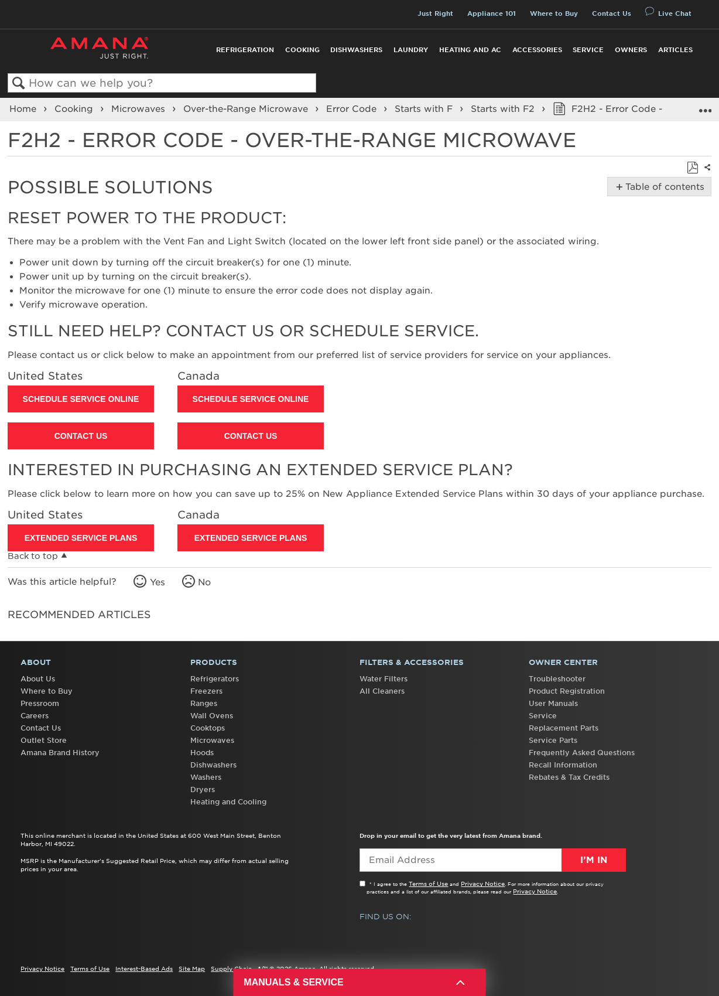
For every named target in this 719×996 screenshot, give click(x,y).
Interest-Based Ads (144, 968)
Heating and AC (470, 50)
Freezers (206, 691)
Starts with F (425, 109)
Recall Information (563, 764)
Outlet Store (43, 740)
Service (588, 50)
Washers (205, 777)
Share (706, 174)
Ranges (203, 703)
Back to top (33, 556)
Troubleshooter (557, 678)
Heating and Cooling (228, 801)
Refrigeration (245, 50)
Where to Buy (554, 13)
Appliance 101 (491, 13)
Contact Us (611, 13)
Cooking (302, 50)
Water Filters (384, 678)
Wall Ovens (211, 715)
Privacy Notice (483, 883)
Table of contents (662, 187)
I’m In (593, 860)
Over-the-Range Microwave (247, 109)
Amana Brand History (60, 752)
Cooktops (207, 728)
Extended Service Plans (81, 538)
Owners (631, 50)
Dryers (202, 789)
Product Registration (567, 691)
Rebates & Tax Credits (569, 777)
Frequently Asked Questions (582, 752)
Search (18, 83)
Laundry (410, 50)
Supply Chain (231, 968)
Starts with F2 (504, 109)
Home (24, 109)
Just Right (435, 13)
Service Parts (553, 740)
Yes (157, 582)
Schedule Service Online (81, 399)
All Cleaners (382, 691)
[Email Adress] (493, 860)
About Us (37, 678)
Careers (34, 715)
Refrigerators (214, 678)
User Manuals (553, 703)
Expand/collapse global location (705, 105)
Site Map (192, 968)
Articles (675, 50)
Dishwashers (356, 50)
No (204, 582)
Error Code (352, 109)
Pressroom (39, 703)
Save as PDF (692, 168)
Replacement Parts (563, 728)
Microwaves (139, 109)
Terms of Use (428, 883)
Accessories (537, 50)
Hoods (202, 752)
